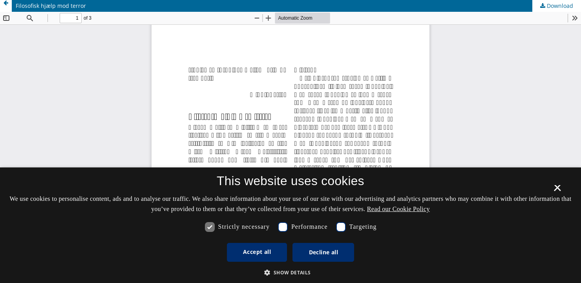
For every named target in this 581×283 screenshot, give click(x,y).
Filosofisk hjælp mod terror (51, 5)
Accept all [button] (257, 251)
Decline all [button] (323, 252)
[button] (290, 272)
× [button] (557, 190)
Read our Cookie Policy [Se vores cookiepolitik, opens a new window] (398, 209)
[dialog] (290, 225)
